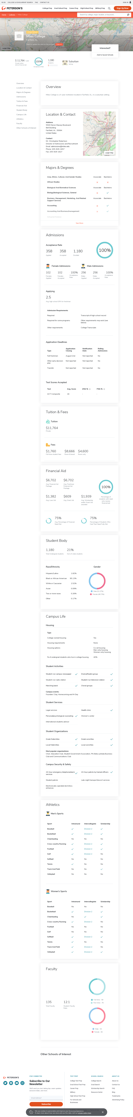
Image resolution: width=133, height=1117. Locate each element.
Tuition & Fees (22, 101)
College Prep (47, 8)
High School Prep (86, 8)
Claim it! (59, 44)
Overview (20, 83)
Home (4, 15)
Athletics (19, 119)
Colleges (12, 15)
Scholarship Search (97, 1088)
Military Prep (100, 8)
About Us (115, 1081)
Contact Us (116, 1084)
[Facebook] (11, 1083)
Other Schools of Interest (26, 128)
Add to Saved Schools (105, 55)
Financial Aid (21, 105)
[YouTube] (17, 1083)
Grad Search (95, 1084)
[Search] (109, 8)
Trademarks (116, 1096)
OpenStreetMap (117, 19)
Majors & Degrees (23, 92)
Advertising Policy (118, 1100)
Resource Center (97, 1092)
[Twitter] (5, 1083)
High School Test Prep (77, 1096)
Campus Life (21, 114)
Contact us (44, 2)
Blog (4, 2)
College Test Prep (76, 1081)
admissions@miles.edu (60, 146)
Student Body (21, 110)
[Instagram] (22, 1083)
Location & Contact (23, 88)
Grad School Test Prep (77, 1084)
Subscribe (46, 1104)
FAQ (36, 2)
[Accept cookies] (101, 1112)
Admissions (21, 97)
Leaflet (106, 19)
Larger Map (6, 48)
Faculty (19, 123)
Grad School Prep (60, 8)
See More (79, 223)
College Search (96, 1081)
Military (72, 1092)
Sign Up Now (122, 8)
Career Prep (73, 8)
